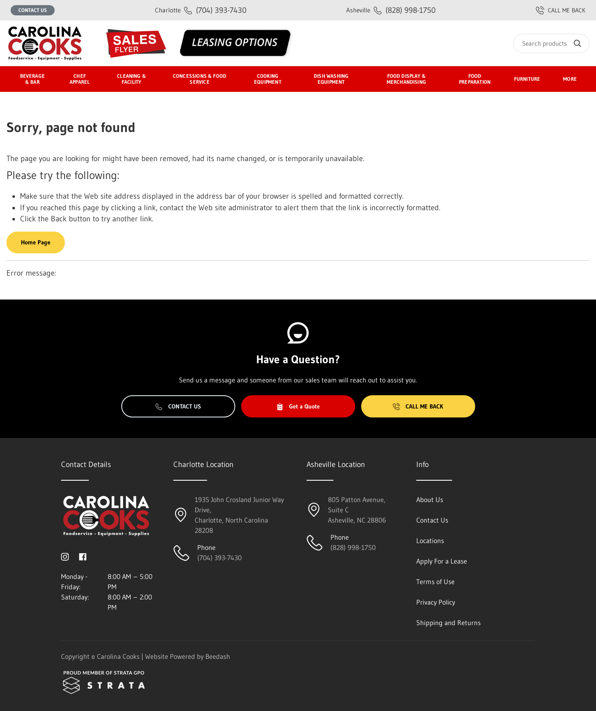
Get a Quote (298, 406)
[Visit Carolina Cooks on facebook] (83, 556)
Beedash (217, 656)
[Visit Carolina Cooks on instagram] (65, 556)
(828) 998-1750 (390, 10)
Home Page (35, 242)
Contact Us (32, 10)
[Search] (551, 43)
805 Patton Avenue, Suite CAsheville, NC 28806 (357, 509)
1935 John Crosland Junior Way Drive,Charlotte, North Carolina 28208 (239, 515)
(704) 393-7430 (200, 10)
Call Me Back (418, 406)
